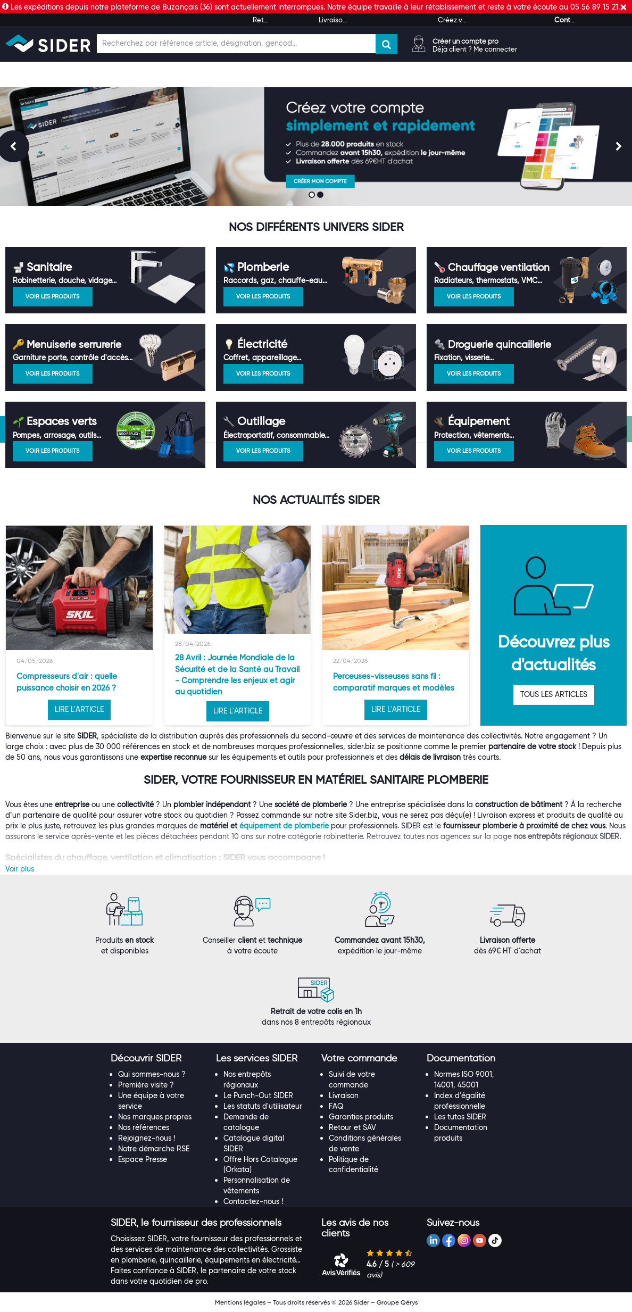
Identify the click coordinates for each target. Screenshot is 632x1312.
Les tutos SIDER (460, 1117)
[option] (79, 625)
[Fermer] (623, 7)
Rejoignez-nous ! (146, 1138)
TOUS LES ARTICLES (553, 694)
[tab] (158, 1058)
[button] (146, 1058)
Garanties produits (361, 1117)
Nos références (143, 1127)
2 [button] (321, 196)
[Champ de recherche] (236, 43)
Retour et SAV (352, 1127)
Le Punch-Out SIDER (258, 1095)
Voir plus (19, 869)
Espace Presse (142, 1159)
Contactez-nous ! (253, 1201)
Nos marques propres (155, 1117)
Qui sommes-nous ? (152, 1074)
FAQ (336, 1106)
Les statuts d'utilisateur (262, 1106)
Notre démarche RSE (153, 1148)
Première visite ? (146, 1085)
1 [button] (313, 196)
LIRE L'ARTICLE (79, 709)
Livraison (344, 1095)
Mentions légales (240, 1302)
